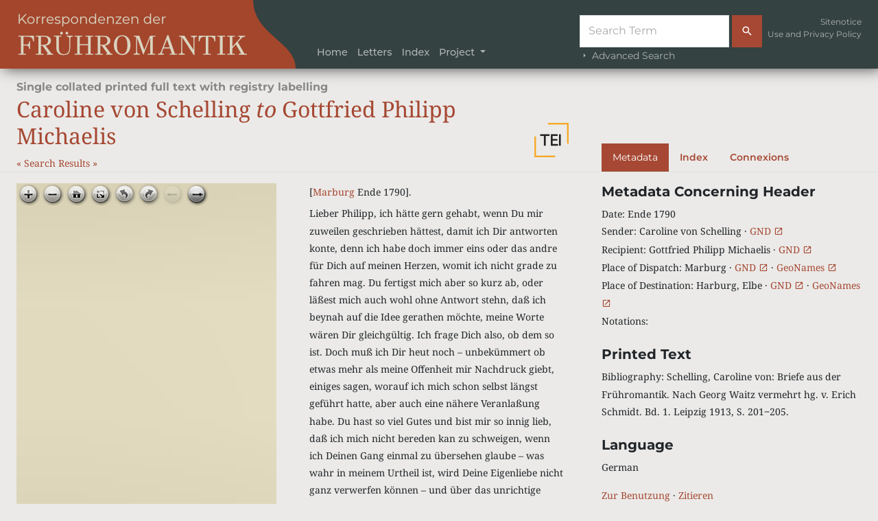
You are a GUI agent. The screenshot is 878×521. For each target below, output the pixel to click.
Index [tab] (694, 157)
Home (332, 52)
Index (415, 52)
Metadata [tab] (635, 157)
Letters (374, 52)
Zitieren (695, 495)
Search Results (58, 163)
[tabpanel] (732, 343)
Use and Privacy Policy (815, 34)
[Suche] (654, 31)
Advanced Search (627, 55)
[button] (551, 140)
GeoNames (806, 267)
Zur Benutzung (636, 495)
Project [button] (458, 52)
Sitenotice (841, 21)
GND (766, 231)
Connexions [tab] (759, 157)
